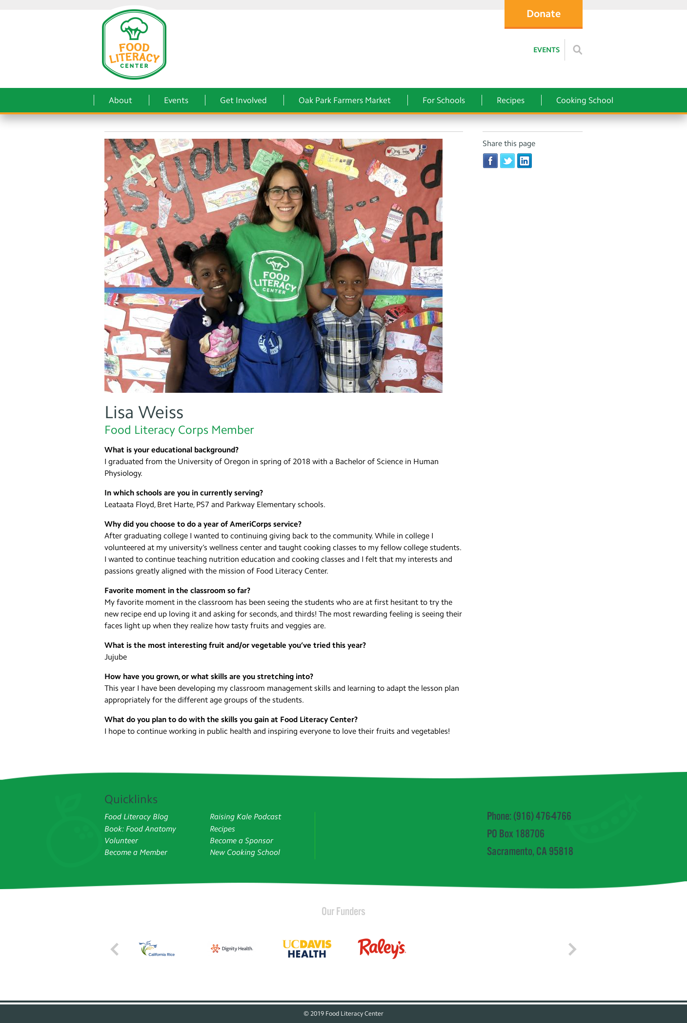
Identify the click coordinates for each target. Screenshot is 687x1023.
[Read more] (578, 50)
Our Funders (343, 911)
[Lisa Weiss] (283, 267)
